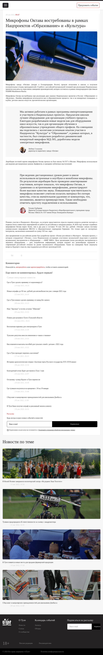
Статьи (21, 629)
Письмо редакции (26, 643)
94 (12, 255)
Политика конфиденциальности (52, 652)
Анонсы (38, 625)
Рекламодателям (45, 643)
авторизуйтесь (21, 267)
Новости (22, 625)
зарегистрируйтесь (38, 267)
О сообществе (24, 632)
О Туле (22, 620)
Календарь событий (45, 620)
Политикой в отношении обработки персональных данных (57, 430)
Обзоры (38, 629)
